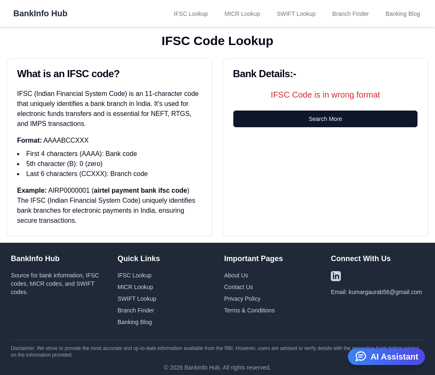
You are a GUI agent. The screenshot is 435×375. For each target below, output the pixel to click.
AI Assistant (386, 356)
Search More (325, 119)
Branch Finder (350, 13)
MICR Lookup (242, 13)
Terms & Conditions (249, 310)
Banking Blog (402, 13)
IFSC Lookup (191, 13)
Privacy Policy (242, 298)
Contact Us (238, 287)
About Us (236, 275)
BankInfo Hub (40, 13)
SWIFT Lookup (296, 13)
